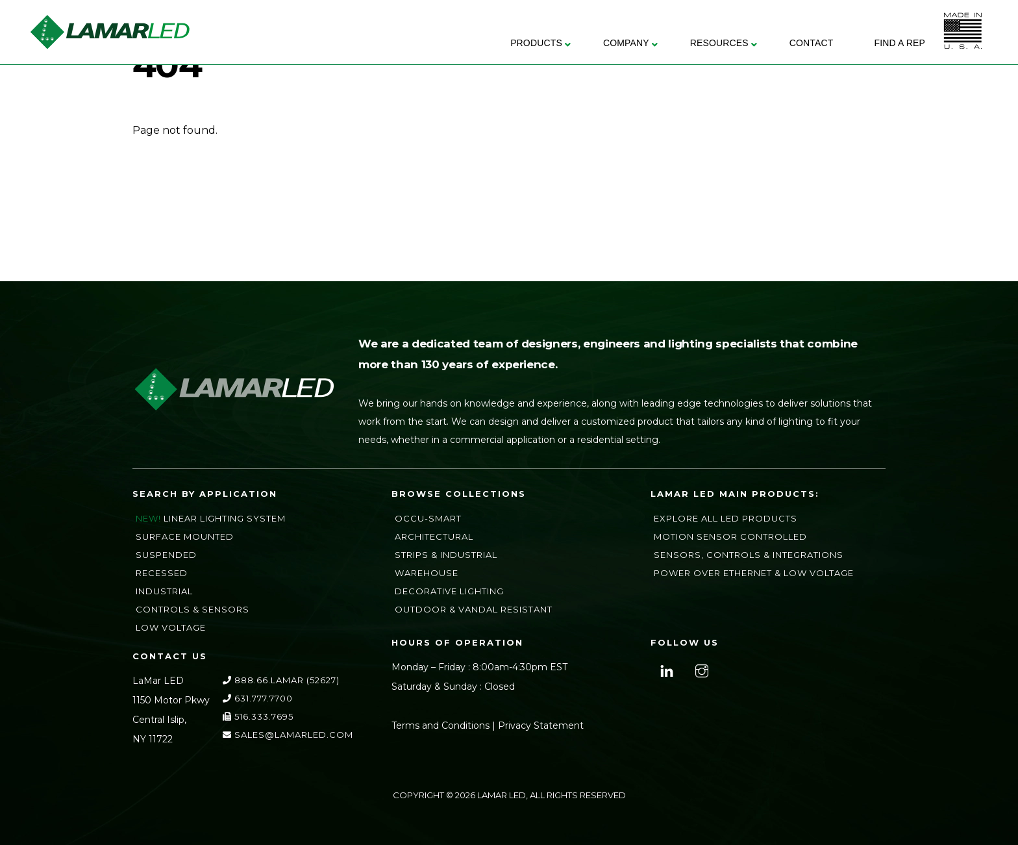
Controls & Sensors (192, 609)
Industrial (164, 591)
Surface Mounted (185, 536)
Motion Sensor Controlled (730, 536)
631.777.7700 (258, 698)
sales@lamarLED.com (288, 734)
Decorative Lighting (449, 591)
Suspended (166, 554)
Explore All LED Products (725, 518)
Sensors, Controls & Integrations (748, 554)
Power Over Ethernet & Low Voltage (754, 573)
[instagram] (700, 669)
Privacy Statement (541, 725)
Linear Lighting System (225, 518)
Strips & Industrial (446, 554)
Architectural (434, 536)
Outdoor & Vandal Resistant (473, 609)
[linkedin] (665, 669)
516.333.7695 (258, 716)
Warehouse (426, 573)
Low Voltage (171, 627)
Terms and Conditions (440, 725)
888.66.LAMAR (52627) (281, 680)
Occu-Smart (428, 518)
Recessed (162, 573)
